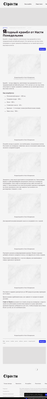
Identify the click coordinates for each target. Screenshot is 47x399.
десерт (16, 341)
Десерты (5, 27)
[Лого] (11, 4)
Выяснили (18, 383)
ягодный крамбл (31, 341)
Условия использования (8, 396)
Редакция (5, 388)
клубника (21, 341)
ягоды (4, 343)
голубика (12, 341)
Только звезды (8, 383)
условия (41, 395)
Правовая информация (8, 393)
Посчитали (38, 383)
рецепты (25, 341)
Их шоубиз (28, 383)
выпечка (7, 341)
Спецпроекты (6, 391)
